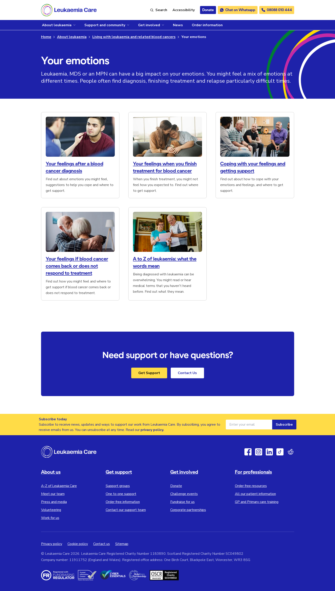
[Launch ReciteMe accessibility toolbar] (183, 10)
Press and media (54, 501)
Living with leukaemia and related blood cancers (134, 36)
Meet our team (53, 493)
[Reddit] (290, 451)
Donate (176, 485)
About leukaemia (72, 36)
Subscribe (284, 424)
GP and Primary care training (256, 501)
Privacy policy (51, 543)
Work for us (50, 517)
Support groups (118, 485)
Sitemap (121, 543)
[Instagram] (258, 451)
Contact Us (187, 373)
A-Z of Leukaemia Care (59, 485)
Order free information (123, 501)
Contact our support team (126, 509)
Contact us (101, 543)
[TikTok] (279, 451)
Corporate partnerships (188, 509)
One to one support (121, 493)
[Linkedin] (269, 451)
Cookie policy (77, 543)
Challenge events (184, 493)
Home (46, 36)
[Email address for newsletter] (249, 424)
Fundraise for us (182, 501)
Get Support (149, 373)
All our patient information (255, 493)
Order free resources (251, 485)
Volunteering (51, 509)
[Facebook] (248, 451)
